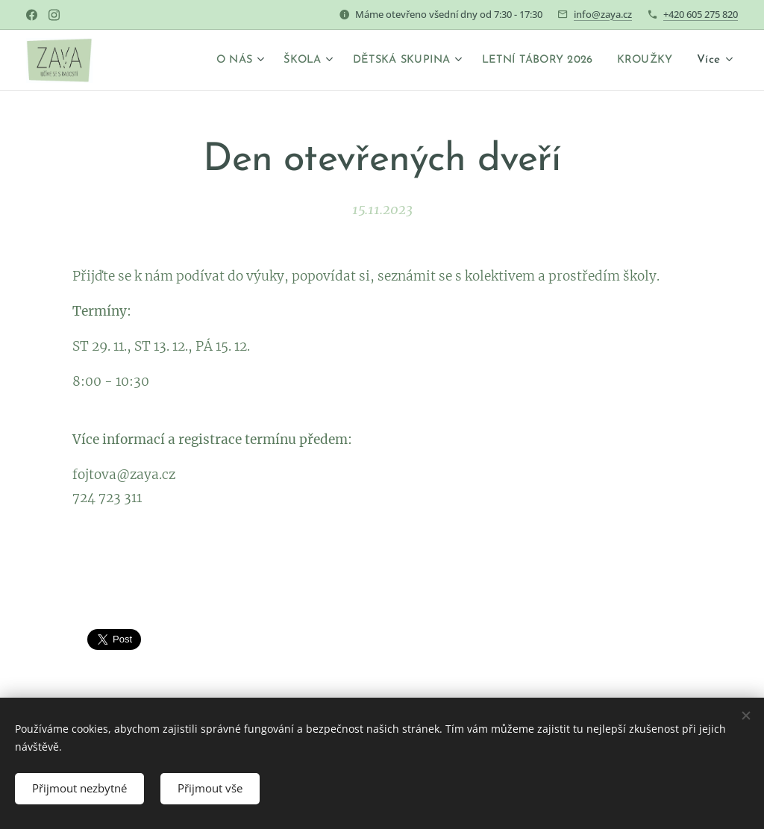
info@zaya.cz (603, 14)
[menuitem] (213, 60)
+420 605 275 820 (700, 14)
